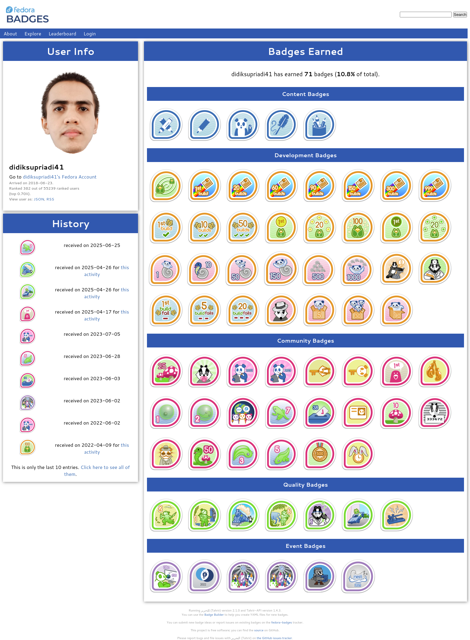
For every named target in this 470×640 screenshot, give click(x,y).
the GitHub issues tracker (274, 638)
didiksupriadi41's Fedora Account (60, 176)
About (10, 33)
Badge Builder (214, 614)
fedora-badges (281, 622)
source (259, 630)
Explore (32, 33)
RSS (50, 199)
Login (90, 33)
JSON (39, 199)
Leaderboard (62, 33)
